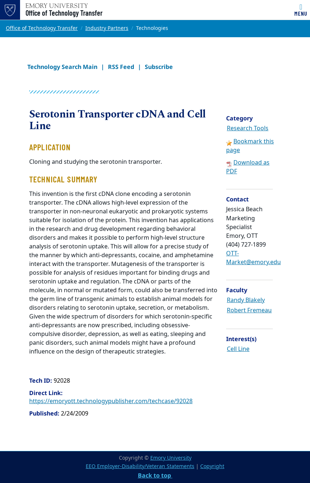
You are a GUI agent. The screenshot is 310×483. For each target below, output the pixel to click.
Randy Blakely (246, 300)
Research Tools (247, 128)
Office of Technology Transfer (64, 12)
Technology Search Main (62, 67)
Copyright (212, 466)
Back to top (155, 475)
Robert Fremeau (249, 310)
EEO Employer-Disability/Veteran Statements (140, 466)
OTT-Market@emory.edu (253, 258)
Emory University (170, 458)
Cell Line (238, 349)
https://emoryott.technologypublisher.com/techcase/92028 (111, 401)
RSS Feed (121, 67)
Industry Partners (106, 28)
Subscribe (159, 67)
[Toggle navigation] (301, 9)
